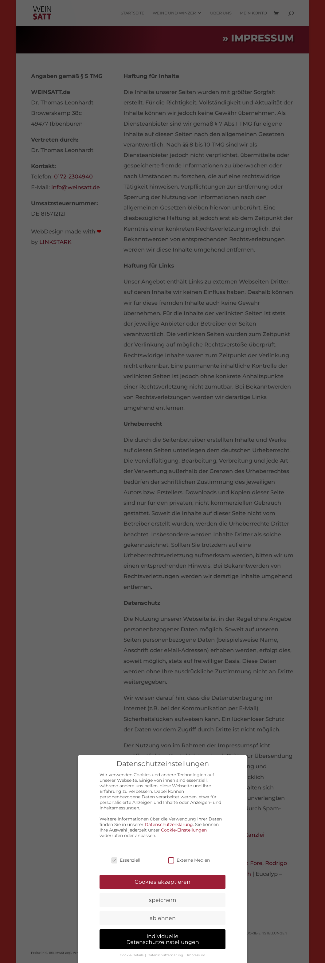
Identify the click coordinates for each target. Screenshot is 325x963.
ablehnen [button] (163, 917)
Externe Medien (189, 859)
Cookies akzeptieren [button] (162, 881)
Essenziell (125, 859)
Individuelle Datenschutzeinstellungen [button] (162, 938)
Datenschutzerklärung (169, 823)
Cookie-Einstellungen (184, 829)
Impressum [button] (196, 955)
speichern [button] (162, 899)
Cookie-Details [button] (132, 955)
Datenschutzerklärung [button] (165, 955)
